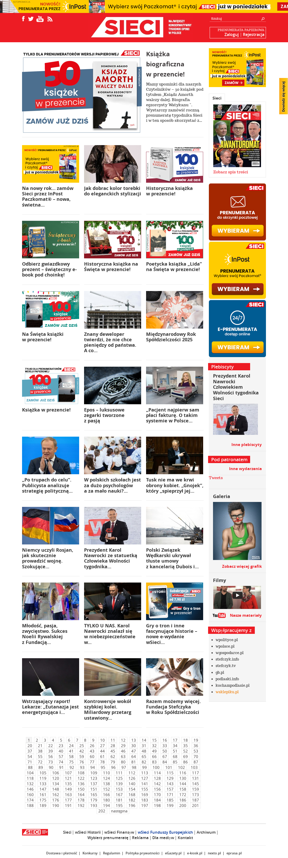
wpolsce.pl (225, 646)
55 (40, 756)
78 (102, 761)
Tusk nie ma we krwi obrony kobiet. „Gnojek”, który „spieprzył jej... (174, 485)
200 (182, 805)
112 (131, 772)
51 (175, 751)
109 (93, 772)
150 (81, 789)
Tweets (216, 477)
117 (195, 772)
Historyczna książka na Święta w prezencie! (111, 267)
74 (61, 761)
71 (30, 761)
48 (144, 751)
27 (102, 745)
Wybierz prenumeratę (107, 837)
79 (113, 761)
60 (92, 756)
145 (195, 783)
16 (164, 740)
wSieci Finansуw (119, 832)
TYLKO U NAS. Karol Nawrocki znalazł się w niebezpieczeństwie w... (109, 634)
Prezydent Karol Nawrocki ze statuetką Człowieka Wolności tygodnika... (110, 558)
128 (157, 778)
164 (81, 794)
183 (144, 800)
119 (42, 778)
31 (144, 745)
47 (133, 751)
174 (30, 800)
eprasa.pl (234, 853)
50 (164, 751)
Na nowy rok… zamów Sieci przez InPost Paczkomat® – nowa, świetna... (47, 196)
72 (40, 761)
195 (119, 805)
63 (123, 756)
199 (170, 805)
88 (30, 767)
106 (55, 772)
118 (30, 778)
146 (30, 789)
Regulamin (111, 853)
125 (119, 778)
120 (55, 778)
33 (164, 745)
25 (81, 745)
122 (81, 778)
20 (30, 745)
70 (196, 756)
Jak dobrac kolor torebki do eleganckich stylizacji (112, 191)
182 (131, 800)
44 (102, 751)
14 (144, 740)
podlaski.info (227, 679)
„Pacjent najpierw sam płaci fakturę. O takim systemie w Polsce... (172, 415)
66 (154, 756)
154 (131, 789)
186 (182, 800)
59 (81, 756)
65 (144, 756)
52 (185, 751)
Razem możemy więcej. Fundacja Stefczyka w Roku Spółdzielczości (173, 706)
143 (170, 783)
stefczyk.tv (226, 665)
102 (181, 767)
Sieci (217, 98)
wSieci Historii (88, 832)
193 (93, 805)
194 (106, 805)
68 (175, 756)
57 (61, 756)
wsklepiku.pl (227, 692)
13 (133, 740)
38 (40, 751)
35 (185, 745)
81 (133, 761)
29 (123, 745)
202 (101, 810)
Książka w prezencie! (46, 410)
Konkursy (90, 853)
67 (164, 756)
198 (157, 805)
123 (93, 778)
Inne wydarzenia (245, 468)
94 (92, 767)
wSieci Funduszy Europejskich (165, 832)
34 (175, 745)
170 (157, 794)
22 (50, 745)
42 (81, 751)
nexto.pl (214, 853)
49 (154, 751)
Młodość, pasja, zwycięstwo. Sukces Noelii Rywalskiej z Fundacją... (44, 634)
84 (164, 761)
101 (168, 767)
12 (123, 740)
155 (144, 789)
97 (123, 767)
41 (71, 751)
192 (81, 805)
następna (119, 810)
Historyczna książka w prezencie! (169, 191)
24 (71, 745)
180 (106, 800)
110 (106, 772)
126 (131, 778)
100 (156, 767)
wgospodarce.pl (230, 652)
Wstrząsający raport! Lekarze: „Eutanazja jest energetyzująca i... (50, 706)
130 (182, 778)
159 (195, 789)
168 (131, 794)
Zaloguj (231, 34)
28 (113, 745)
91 (61, 767)
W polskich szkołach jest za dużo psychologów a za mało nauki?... (112, 485)
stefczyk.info (227, 659)
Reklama (140, 837)
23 (61, 745)
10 (102, 740)
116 (182, 772)
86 (185, 761)
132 (30, 783)
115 (170, 772)
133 (42, 783)
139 (119, 783)
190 (55, 805)
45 (113, 751)
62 (113, 756)
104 (30, 772)
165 (93, 794)
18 (185, 740)
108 (81, 772)
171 (170, 794)
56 (50, 756)
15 (154, 740)
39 (50, 751)
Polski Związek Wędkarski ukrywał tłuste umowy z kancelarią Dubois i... (172, 558)
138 (106, 783)
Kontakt (185, 837)
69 (185, 756)
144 (182, 783)
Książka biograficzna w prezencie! (165, 64)
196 (131, 805)
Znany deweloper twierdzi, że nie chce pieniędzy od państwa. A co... (110, 342)
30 (133, 745)
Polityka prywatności (143, 853)
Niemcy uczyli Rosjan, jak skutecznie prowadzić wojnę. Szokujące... (47, 558)
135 (68, 783)
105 (42, 772)
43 (92, 751)
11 (113, 740)
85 (175, 761)
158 (182, 789)
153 (119, 789)
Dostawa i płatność (61, 853)
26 (92, 745)
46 (123, 751)
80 (123, 761)
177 (68, 800)
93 (82, 767)
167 (119, 794)
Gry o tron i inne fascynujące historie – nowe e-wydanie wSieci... (171, 634)
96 (113, 767)
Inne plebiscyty (246, 444)
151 (93, 789)
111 (119, 772)
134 (55, 783)
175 (42, 800)
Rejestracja (253, 34)
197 (144, 805)
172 (182, 794)
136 (81, 783)
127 (144, 778)
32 (154, 745)
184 (157, 800)
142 (157, 783)
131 (195, 778)
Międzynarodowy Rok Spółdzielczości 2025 (171, 337)
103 (194, 767)
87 (196, 761)
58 (71, 756)
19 (196, 740)
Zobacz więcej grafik (242, 566)
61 (102, 756)
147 (42, 789)
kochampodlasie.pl (233, 685)
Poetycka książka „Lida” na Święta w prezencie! (174, 267)
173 (195, 794)
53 (196, 751)
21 (40, 745)
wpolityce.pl (227, 639)
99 (144, 767)
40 (61, 751)
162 (55, 794)
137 (93, 783)
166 (106, 794)
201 (195, 805)
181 (119, 800)
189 (42, 805)
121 (68, 778)
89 (40, 767)
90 (51, 767)
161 (42, 794)
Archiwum (206, 832)
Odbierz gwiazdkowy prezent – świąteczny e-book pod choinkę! (49, 269)
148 (55, 789)
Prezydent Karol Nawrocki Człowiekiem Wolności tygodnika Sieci (236, 387)
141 (144, 783)
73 (50, 761)
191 (68, 805)
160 (30, 794)
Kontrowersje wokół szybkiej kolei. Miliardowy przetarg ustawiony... (107, 709)
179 (93, 800)
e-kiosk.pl (194, 853)
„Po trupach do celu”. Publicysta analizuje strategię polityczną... (47, 485)
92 (72, 767)
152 (106, 789)
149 (68, 789)
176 (55, 800)
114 (157, 772)
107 (68, 772)
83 (154, 761)
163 (68, 794)
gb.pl (220, 672)
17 (175, 740)
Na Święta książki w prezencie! (43, 337)
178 (81, 800)
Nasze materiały (246, 615)
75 (71, 761)
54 (30, 756)
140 (131, 783)
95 (103, 767)
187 (195, 800)
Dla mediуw (163, 837)
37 (30, 751)
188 (30, 805)
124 (106, 778)
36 (196, 745)
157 (170, 789)
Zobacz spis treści (230, 172)
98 (134, 767)
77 (92, 761)
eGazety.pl (173, 853)
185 (170, 800)
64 (133, 756)
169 (144, 794)
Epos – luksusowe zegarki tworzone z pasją (104, 415)
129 (170, 778)
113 (144, 772)
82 (144, 761)
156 (157, 789)
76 (81, 761)
